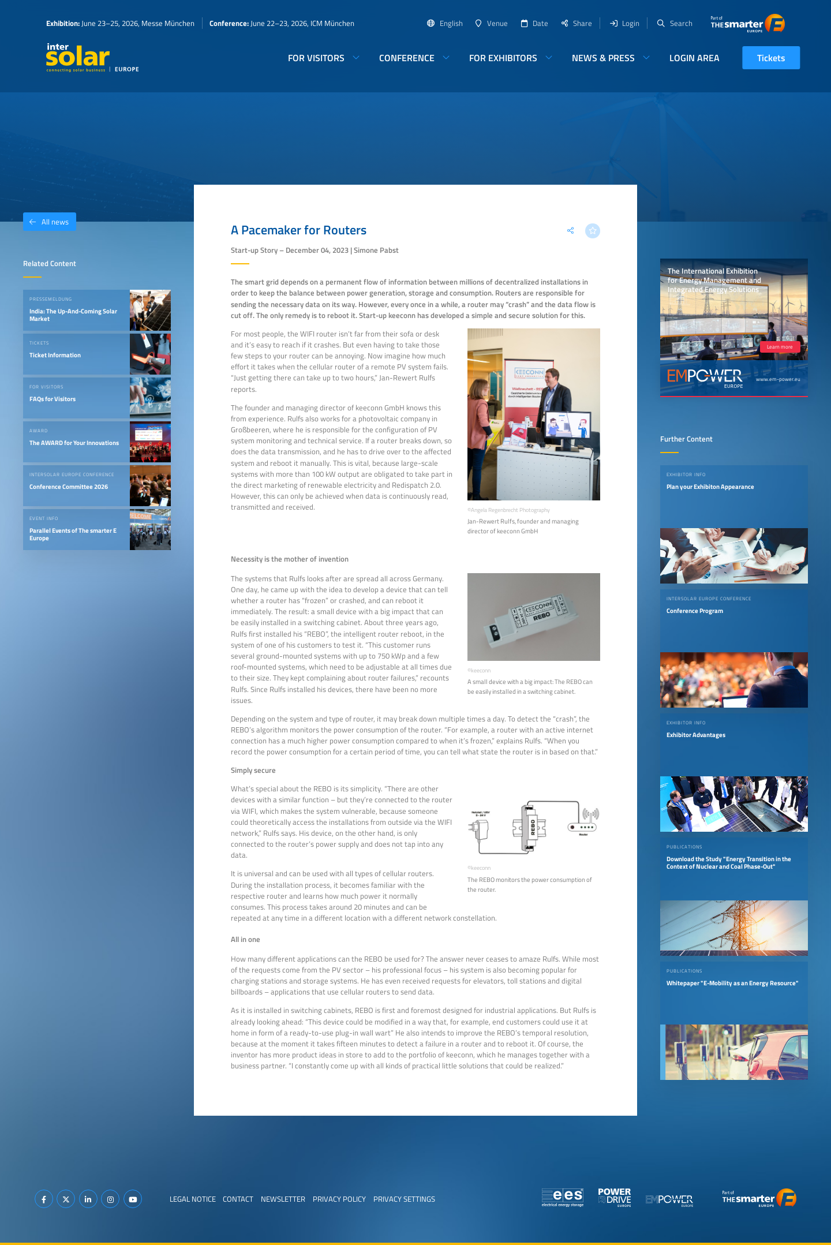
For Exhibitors (503, 58)
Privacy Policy (339, 1199)
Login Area (694, 58)
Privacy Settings (404, 1199)
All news (46, 221)
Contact (238, 1199)
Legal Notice (193, 1199)
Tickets (771, 58)
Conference (407, 58)
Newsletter (283, 1199)
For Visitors (316, 58)
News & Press (603, 58)
